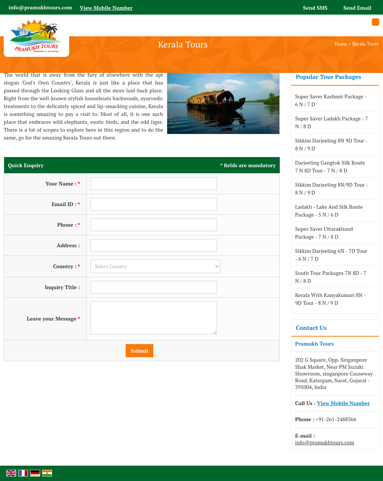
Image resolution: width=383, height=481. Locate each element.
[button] (106, 7)
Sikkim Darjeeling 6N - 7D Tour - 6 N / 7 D (331, 254)
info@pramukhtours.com (40, 7)
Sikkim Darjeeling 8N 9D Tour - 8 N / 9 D (331, 144)
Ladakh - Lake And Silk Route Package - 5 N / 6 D (329, 210)
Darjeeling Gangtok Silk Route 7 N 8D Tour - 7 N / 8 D (330, 166)
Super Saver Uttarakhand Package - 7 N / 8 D (324, 232)
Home (341, 44)
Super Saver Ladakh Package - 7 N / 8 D (331, 122)
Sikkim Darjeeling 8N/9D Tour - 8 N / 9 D (331, 188)
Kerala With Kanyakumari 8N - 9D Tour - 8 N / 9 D (330, 298)
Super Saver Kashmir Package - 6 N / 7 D (331, 100)
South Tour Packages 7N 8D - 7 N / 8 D (330, 276)
